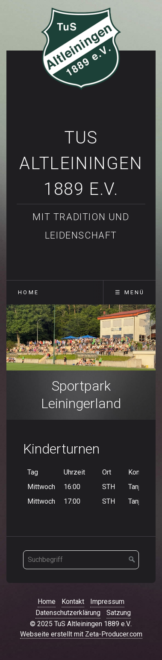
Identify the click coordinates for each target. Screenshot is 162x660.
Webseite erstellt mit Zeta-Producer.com (81, 634)
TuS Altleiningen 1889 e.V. (80, 163)
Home (28, 292)
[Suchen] (132, 559)
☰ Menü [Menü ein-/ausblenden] (129, 292)
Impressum (107, 601)
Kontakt (73, 601)
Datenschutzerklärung (67, 613)
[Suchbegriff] (81, 559)
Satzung (118, 613)
